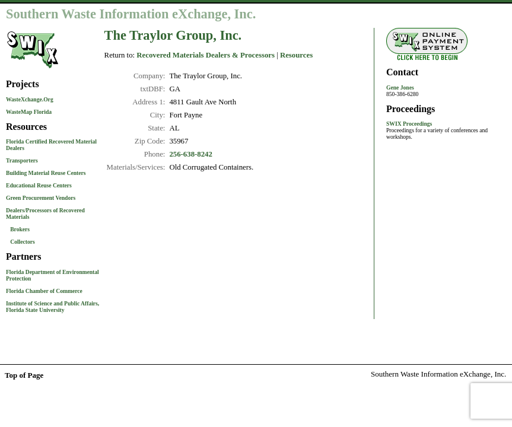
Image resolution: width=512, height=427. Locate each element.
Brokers (20, 229)
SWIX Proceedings (409, 123)
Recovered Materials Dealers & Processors (205, 55)
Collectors (22, 241)
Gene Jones (400, 87)
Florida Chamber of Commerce (44, 291)
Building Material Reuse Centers (46, 173)
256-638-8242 (190, 154)
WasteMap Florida (29, 112)
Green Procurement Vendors (40, 198)
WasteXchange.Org (29, 99)
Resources (296, 55)
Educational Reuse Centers (39, 185)
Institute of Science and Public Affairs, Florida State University (52, 306)
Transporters (22, 160)
